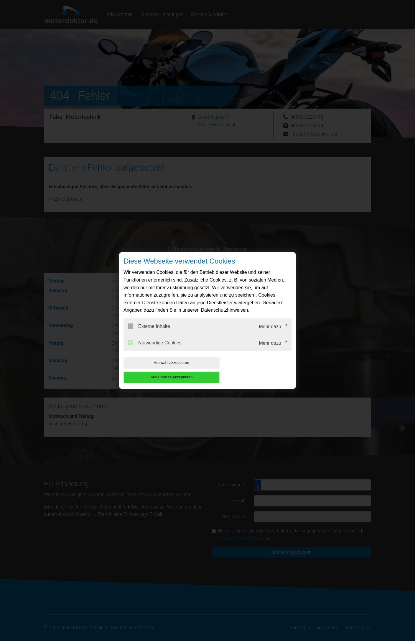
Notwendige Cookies (155, 349)
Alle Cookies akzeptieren (254, 370)
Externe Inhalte (149, 333)
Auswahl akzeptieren (161, 370)
